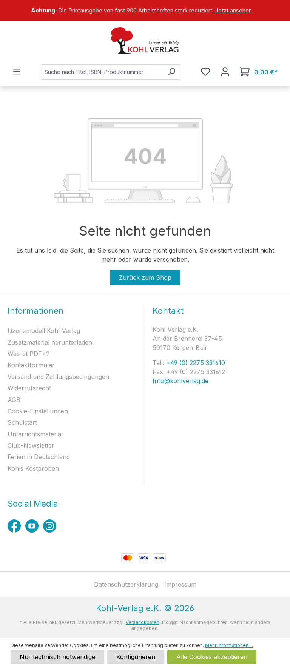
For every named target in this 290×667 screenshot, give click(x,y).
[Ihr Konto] (225, 71)
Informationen (36, 311)
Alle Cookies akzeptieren (211, 657)
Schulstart (22, 422)
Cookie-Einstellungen (38, 411)
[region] (145, 10)
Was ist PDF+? (28, 353)
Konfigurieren (135, 657)
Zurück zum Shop (145, 277)
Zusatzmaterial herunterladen (50, 342)
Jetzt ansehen (233, 10)
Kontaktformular (31, 365)
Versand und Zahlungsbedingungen (58, 376)
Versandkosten (142, 622)
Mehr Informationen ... (229, 645)
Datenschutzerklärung (126, 584)
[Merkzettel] (205, 71)
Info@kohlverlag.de (180, 381)
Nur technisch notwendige (57, 657)
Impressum (180, 584)
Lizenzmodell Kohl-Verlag (44, 330)
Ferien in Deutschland (39, 457)
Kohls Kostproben (33, 468)
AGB (14, 400)
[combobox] (102, 72)
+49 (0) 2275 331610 (194, 363)
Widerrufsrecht (29, 388)
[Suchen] (171, 72)
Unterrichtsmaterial (35, 434)
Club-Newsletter (31, 445)
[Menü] (17, 71)
